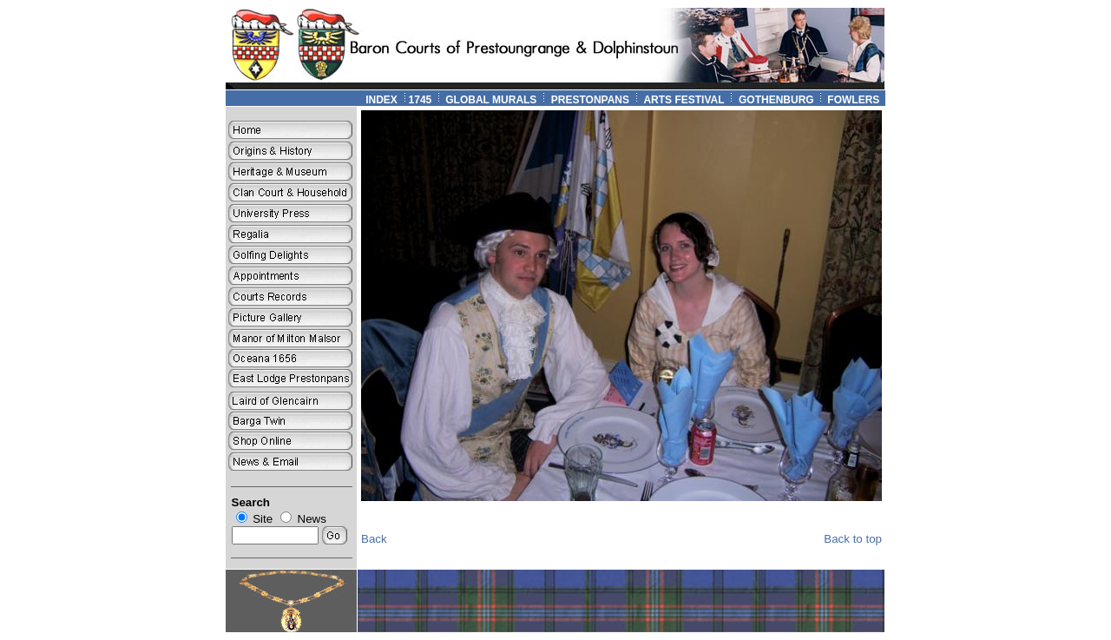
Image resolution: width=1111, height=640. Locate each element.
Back (374, 538)
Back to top (853, 538)
